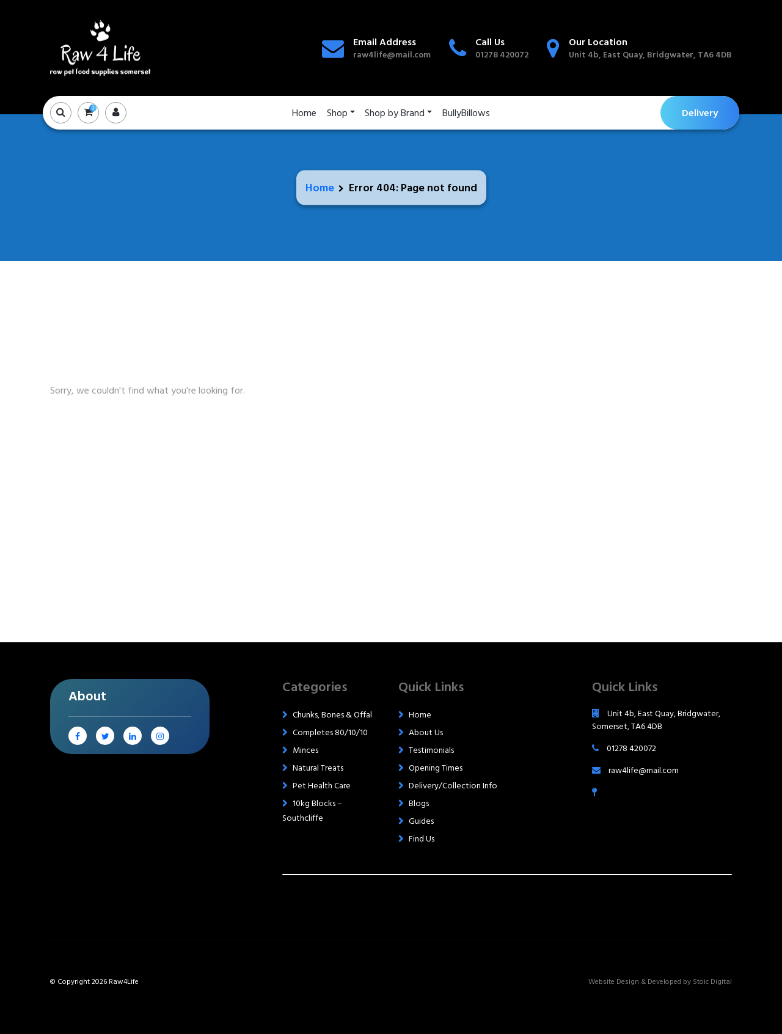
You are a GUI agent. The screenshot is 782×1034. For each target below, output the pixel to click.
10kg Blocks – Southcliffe (312, 810)
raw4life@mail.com (392, 54)
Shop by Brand (395, 113)
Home (304, 113)
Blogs (419, 803)
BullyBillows (466, 113)
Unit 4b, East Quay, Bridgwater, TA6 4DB (650, 54)
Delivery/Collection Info (453, 786)
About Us (426, 732)
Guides (421, 821)
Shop (337, 113)
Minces (305, 750)
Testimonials (431, 750)
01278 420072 (501, 54)
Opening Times (435, 768)
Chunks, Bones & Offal (332, 715)
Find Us (421, 839)
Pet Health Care (322, 786)
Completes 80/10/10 (330, 732)
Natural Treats (318, 768)
